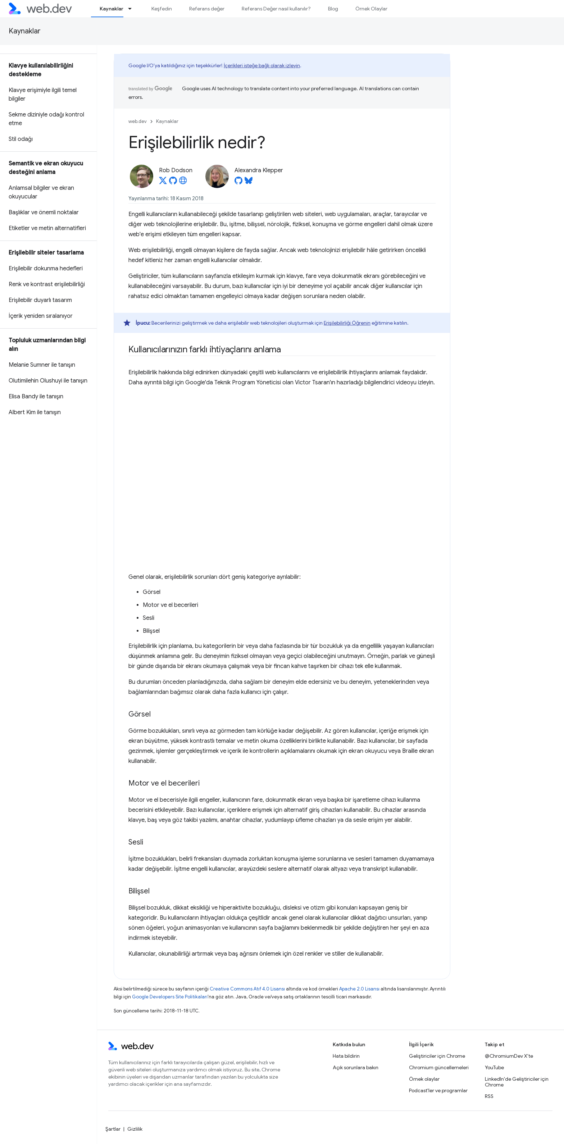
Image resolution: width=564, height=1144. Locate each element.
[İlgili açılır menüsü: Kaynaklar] (133, 8)
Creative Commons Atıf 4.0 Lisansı (247, 989)
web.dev (137, 121)
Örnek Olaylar (371, 8)
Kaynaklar (25, 31)
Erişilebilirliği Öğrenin (347, 323)
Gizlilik (134, 1129)
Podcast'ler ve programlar (438, 1090)
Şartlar (112, 1129)
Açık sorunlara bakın (355, 1067)
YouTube (494, 1067)
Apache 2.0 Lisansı (359, 989)
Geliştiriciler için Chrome (437, 1056)
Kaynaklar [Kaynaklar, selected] (111, 8)
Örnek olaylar (424, 1079)
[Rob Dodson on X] (163, 183)
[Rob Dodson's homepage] (183, 183)
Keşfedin (161, 8)
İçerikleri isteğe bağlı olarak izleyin (262, 65)
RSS (489, 1096)
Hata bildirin (346, 1056)
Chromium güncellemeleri (439, 1067)
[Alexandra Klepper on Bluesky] (249, 183)
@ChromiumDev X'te (509, 1056)
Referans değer (206, 8)
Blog (333, 8)
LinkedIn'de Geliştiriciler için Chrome (517, 1082)
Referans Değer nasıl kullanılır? (276, 8)
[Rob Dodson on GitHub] (173, 183)
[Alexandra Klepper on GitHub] (238, 183)
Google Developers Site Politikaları (170, 997)
